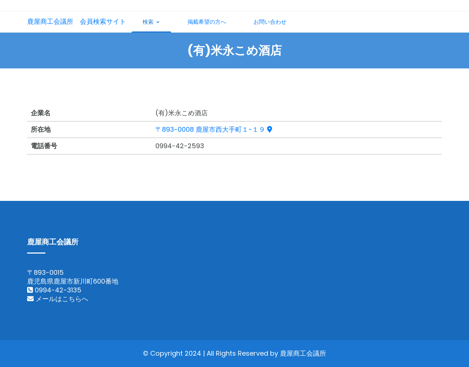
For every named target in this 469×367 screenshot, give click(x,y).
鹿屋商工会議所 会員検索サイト (76, 21)
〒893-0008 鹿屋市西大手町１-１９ (213, 129)
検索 (151, 22)
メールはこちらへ (57, 298)
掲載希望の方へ (207, 22)
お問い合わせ (270, 22)
